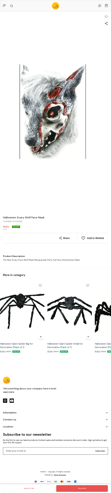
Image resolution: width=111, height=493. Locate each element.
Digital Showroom (60, 475)
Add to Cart (29, 488)
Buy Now (82, 488)
